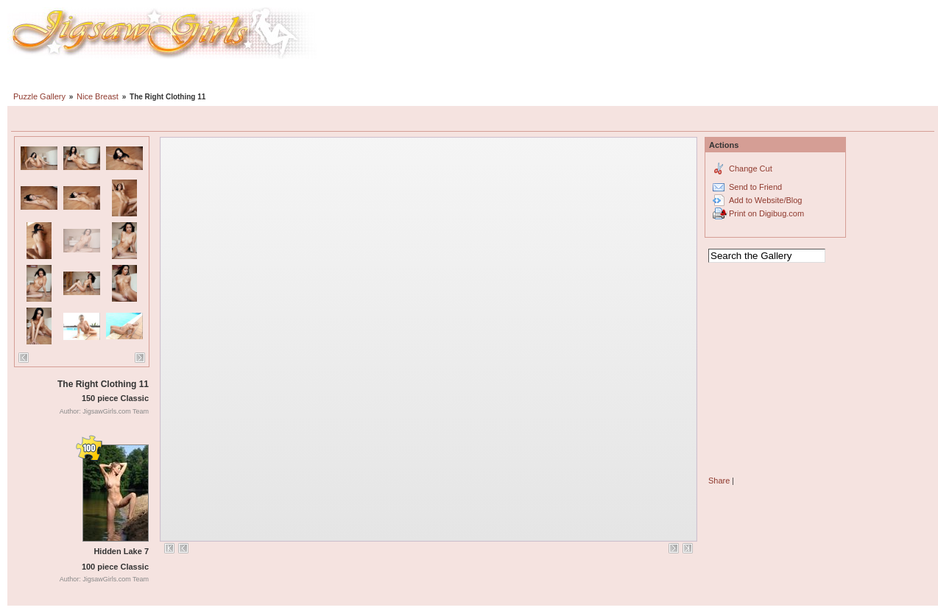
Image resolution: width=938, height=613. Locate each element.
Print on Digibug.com (766, 213)
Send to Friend (755, 187)
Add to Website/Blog (765, 200)
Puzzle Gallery (39, 96)
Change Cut (750, 168)
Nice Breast (98, 96)
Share (719, 480)
